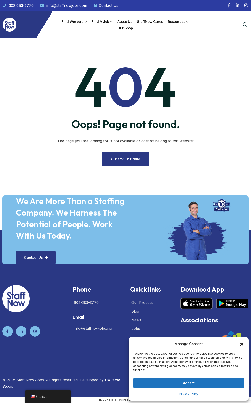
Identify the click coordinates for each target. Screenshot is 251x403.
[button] (242, 344)
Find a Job (100, 21)
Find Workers (72, 21)
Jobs (135, 328)
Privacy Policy (188, 394)
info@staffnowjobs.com (63, 5)
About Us (124, 21)
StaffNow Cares (150, 21)
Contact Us (106, 5)
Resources (176, 21)
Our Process (142, 302)
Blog (135, 311)
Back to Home (125, 159)
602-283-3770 (18, 5)
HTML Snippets (106, 399)
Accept (189, 383)
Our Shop (125, 28)
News (136, 320)
